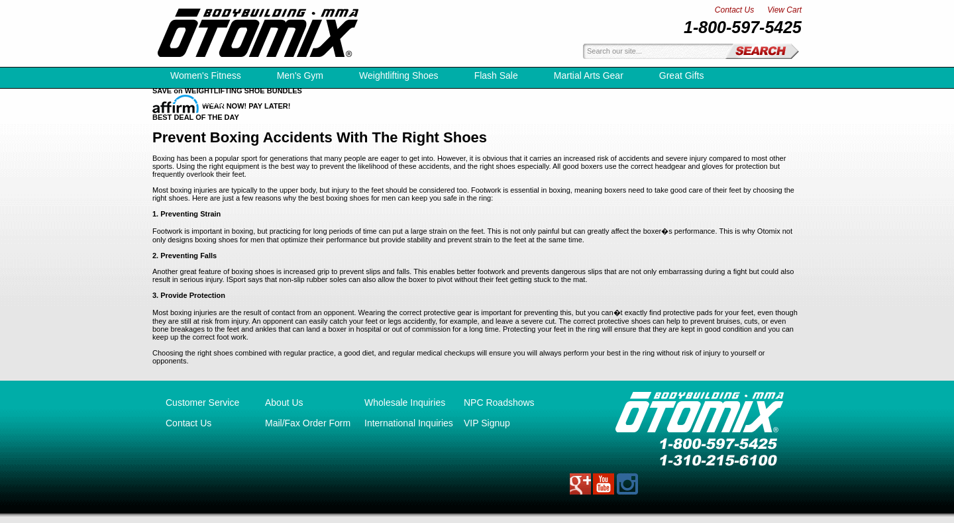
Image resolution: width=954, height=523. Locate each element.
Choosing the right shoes (192, 353)
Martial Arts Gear (588, 75)
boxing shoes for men (229, 240)
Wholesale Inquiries (404, 402)
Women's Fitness (205, 75)
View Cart (784, 10)
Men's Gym (300, 75)
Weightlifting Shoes (399, 75)
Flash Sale (496, 75)
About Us (284, 402)
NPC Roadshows (499, 402)
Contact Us (734, 10)
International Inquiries (408, 423)
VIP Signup (487, 423)
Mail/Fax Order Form (307, 423)
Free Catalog (197, 101)
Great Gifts (681, 75)
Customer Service (202, 402)
